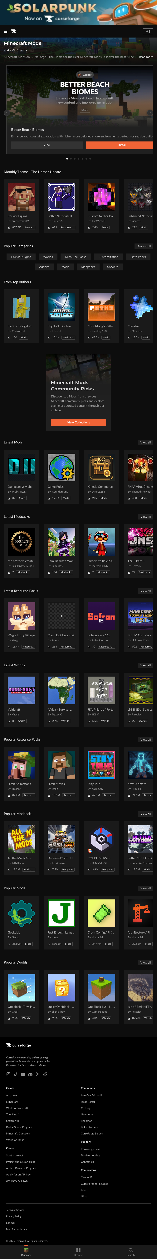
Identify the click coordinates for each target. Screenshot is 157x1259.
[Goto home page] (14, 31)
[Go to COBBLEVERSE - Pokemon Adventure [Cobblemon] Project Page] (101, 848)
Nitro (84, 1196)
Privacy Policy (13, 1216)
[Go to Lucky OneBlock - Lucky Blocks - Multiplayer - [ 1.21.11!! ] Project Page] (61, 997)
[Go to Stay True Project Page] (101, 774)
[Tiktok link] (15, 1074)
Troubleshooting (90, 1155)
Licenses (11, 1223)
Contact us (87, 1162)
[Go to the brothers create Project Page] (21, 551)
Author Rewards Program (21, 1168)
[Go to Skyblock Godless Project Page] (61, 316)
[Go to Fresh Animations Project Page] (21, 774)
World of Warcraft (17, 1108)
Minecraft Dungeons (18, 1133)
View (47, 144)
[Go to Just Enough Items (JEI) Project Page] (61, 922)
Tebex (84, 1190)
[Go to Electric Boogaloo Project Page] (21, 316)
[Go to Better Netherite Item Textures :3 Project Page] (61, 206)
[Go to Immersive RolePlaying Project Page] (101, 551)
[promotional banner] (78, 12)
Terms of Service (15, 1210)
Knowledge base (90, 1149)
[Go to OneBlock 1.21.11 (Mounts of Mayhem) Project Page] (101, 997)
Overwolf (86, 1177)
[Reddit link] (45, 1074)
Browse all (144, 246)
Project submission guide (20, 1162)
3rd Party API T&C (17, 1181)
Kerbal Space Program (19, 1127)
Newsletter (87, 1114)
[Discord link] (30, 1074)
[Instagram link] (8, 1074)
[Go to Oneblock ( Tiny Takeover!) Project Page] (21, 997)
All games (11, 1095)
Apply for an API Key (18, 1174)
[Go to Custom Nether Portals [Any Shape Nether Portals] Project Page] (101, 206)
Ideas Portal (88, 1102)
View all (145, 442)
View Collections (78, 422)
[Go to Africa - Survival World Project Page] (61, 700)
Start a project (14, 1155)
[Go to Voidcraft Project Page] (21, 700)
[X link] (37, 1074)
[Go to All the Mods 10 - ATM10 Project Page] (21, 848)
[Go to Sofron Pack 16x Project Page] (101, 625)
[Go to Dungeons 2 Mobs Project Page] (21, 477)
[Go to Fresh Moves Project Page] (61, 774)
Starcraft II (12, 1121)
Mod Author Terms (16, 1229)
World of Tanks (15, 1140)
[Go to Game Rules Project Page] (61, 477)
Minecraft (12, 1102)
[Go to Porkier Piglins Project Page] (21, 206)
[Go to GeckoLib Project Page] (21, 922)
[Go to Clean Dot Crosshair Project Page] (61, 625)
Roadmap (86, 1121)
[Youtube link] (23, 1074)
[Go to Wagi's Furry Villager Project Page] (21, 625)
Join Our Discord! (91, 1095)
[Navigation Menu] (6, 31)
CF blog (85, 1108)
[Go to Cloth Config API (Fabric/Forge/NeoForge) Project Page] (101, 922)
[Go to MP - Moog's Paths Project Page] (101, 316)
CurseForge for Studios (94, 1184)
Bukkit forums (89, 1127)
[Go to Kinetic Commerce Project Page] (101, 477)
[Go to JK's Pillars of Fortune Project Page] (101, 700)
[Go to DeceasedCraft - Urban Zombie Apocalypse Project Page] (61, 848)
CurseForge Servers (92, 1133)
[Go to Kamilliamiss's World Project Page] (61, 551)
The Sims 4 (12, 1114)
